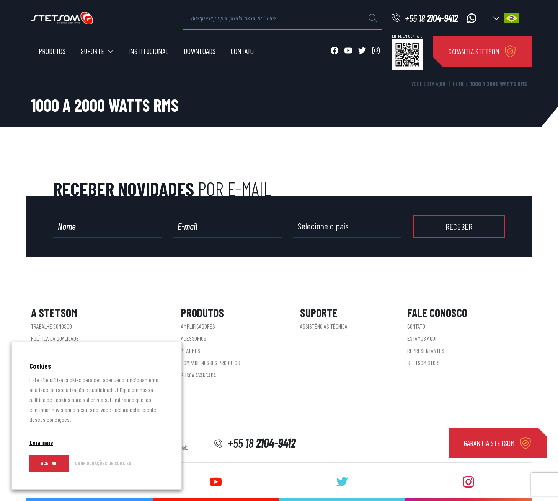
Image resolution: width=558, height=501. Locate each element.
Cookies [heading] (40, 366)
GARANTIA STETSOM (474, 51)
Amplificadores (198, 326)
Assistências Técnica (324, 326)
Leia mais (41, 442)
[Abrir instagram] (376, 51)
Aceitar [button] (49, 463)
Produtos (52, 50)
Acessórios (193, 338)
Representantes (425, 350)
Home (459, 83)
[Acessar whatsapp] (471, 18)
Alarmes (190, 350)
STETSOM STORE (424, 362)
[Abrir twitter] (362, 51)
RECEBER (458, 226)
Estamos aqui (421, 338)
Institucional (148, 50)
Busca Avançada (198, 375)
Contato (242, 50)
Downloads (199, 50)
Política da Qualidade (55, 338)
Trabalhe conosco (51, 326)
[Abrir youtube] (348, 51)
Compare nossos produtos (210, 362)
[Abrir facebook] (334, 51)
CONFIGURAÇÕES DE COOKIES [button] (103, 463)
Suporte (92, 50)
